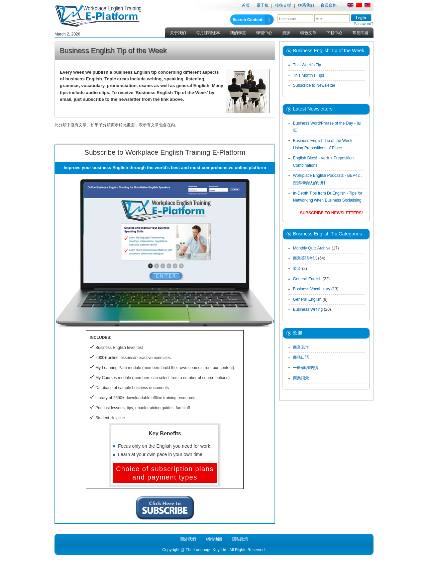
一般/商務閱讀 (305, 367)
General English (307, 279)
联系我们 (306, 5)
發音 (297, 268)
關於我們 (188, 539)
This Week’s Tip (307, 65)
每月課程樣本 (208, 32)
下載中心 (334, 32)
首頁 (246, 5)
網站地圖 (214, 539)
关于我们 (178, 32)
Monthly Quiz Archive (312, 248)
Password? (363, 23)
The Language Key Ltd (206, 549)
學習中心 (264, 32)
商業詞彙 (301, 378)
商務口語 (301, 357)
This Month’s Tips (308, 75)
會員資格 (329, 5)
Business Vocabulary (311, 289)
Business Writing (308, 309)
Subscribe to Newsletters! (331, 213)
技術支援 (283, 5)
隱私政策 (240, 539)
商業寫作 (301, 347)
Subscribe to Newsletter (314, 85)
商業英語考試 (305, 258)
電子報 (262, 5)
